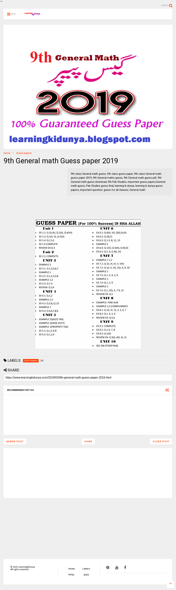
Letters (86, 568)
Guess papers (24, 153)
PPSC (71, 575)
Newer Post (15, 441)
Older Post (161, 441)
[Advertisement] (26, 190)
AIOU (86, 575)
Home (7, 153)
